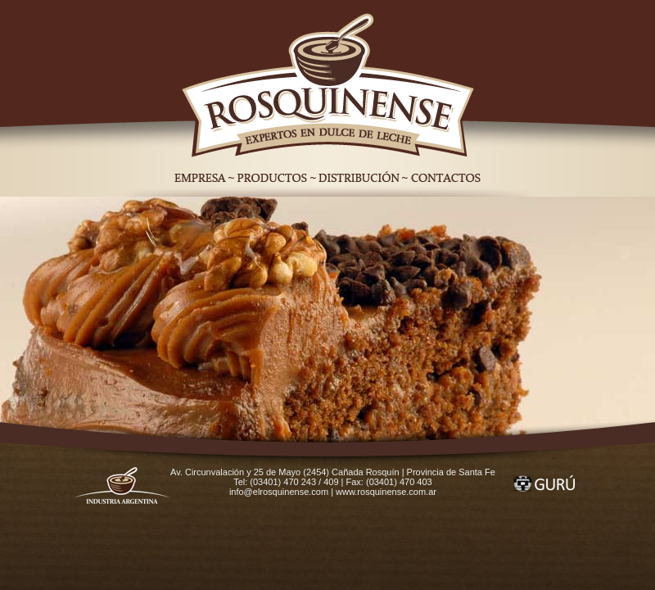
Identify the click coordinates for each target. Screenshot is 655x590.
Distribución (359, 178)
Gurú (544, 483)
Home (328, 83)
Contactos (448, 178)
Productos (272, 178)
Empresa (197, 178)
